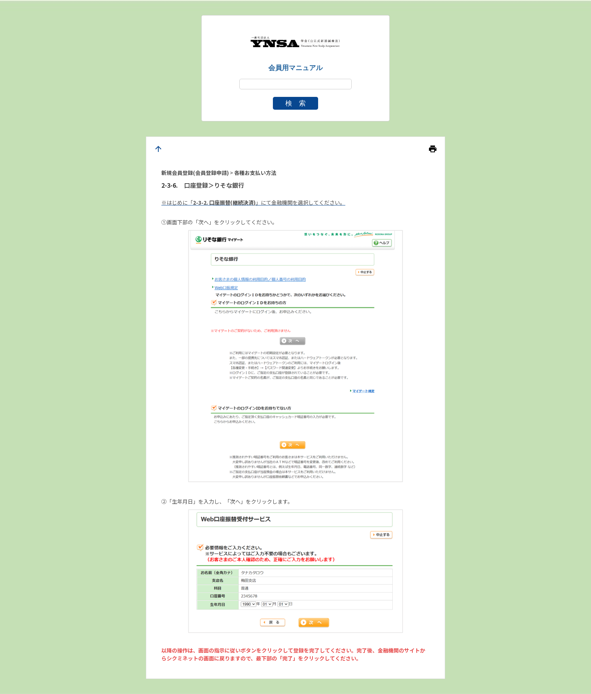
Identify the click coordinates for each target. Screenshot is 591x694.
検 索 (295, 103)
